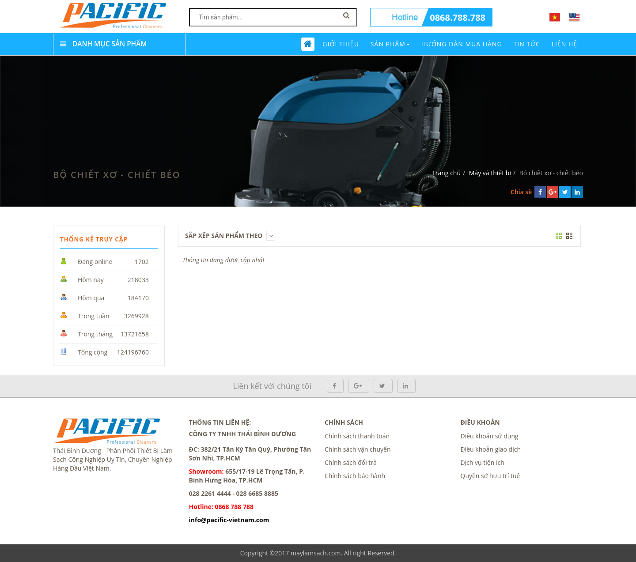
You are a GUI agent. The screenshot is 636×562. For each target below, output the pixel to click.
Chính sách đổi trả (351, 462)
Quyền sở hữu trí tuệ (490, 475)
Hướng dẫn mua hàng (461, 44)
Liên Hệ (564, 44)
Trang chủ (446, 173)
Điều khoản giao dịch (491, 449)
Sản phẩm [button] (390, 44)
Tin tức (527, 44)
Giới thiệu (340, 44)
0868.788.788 (457, 17)
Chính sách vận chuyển (357, 449)
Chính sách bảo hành (355, 475)
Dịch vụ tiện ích (482, 462)
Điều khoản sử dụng (490, 436)
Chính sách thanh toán (357, 436)
